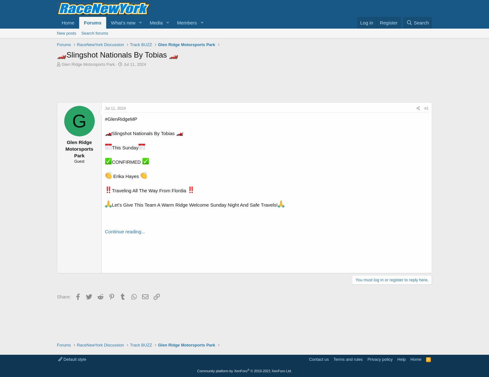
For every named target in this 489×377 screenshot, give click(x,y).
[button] (140, 23)
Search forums (94, 33)
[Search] (417, 23)
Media (156, 22)
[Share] (418, 108)
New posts (66, 33)
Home (68, 22)
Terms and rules (348, 359)
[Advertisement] (244, 85)
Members (187, 22)
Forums (92, 22)
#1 (426, 108)
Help (401, 359)
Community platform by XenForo (244, 371)
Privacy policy (380, 359)
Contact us (319, 359)
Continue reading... (125, 231)
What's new (123, 22)
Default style (72, 359)
